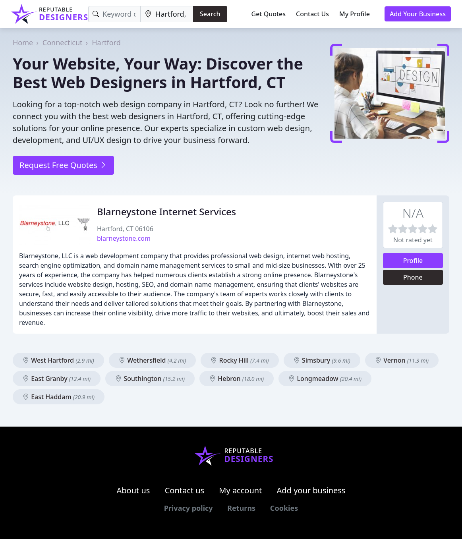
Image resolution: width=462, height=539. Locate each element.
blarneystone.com (124, 238)
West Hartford (58, 360)
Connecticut (63, 42)
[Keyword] (114, 14)
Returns (241, 508)
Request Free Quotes (63, 165)
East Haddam (59, 396)
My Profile (354, 14)
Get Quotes (268, 14)
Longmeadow (324, 378)
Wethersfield (152, 360)
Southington (150, 378)
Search (210, 14)
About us (133, 490)
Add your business (311, 490)
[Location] (166, 14)
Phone (413, 277)
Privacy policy (188, 508)
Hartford (106, 42)
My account (240, 490)
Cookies (284, 508)
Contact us (185, 490)
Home (23, 42)
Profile (413, 260)
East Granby (57, 378)
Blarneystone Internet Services (166, 211)
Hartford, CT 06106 (125, 228)
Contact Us (312, 14)
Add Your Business (418, 14)
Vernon (402, 360)
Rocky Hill (240, 360)
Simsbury (322, 360)
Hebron (236, 378)
